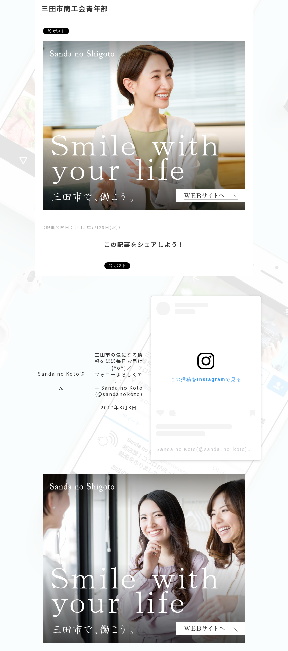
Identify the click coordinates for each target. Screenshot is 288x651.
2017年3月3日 (119, 407)
